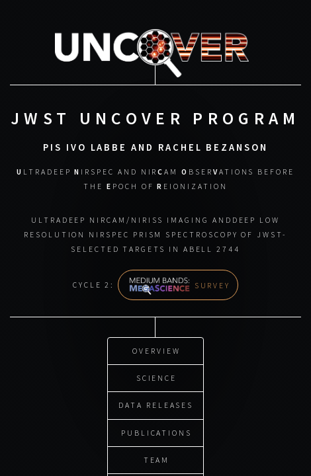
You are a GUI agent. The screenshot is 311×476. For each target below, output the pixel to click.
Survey (179, 284)
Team (157, 458)
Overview (156, 349)
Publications (156, 431)
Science (156, 376)
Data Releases (155, 404)
